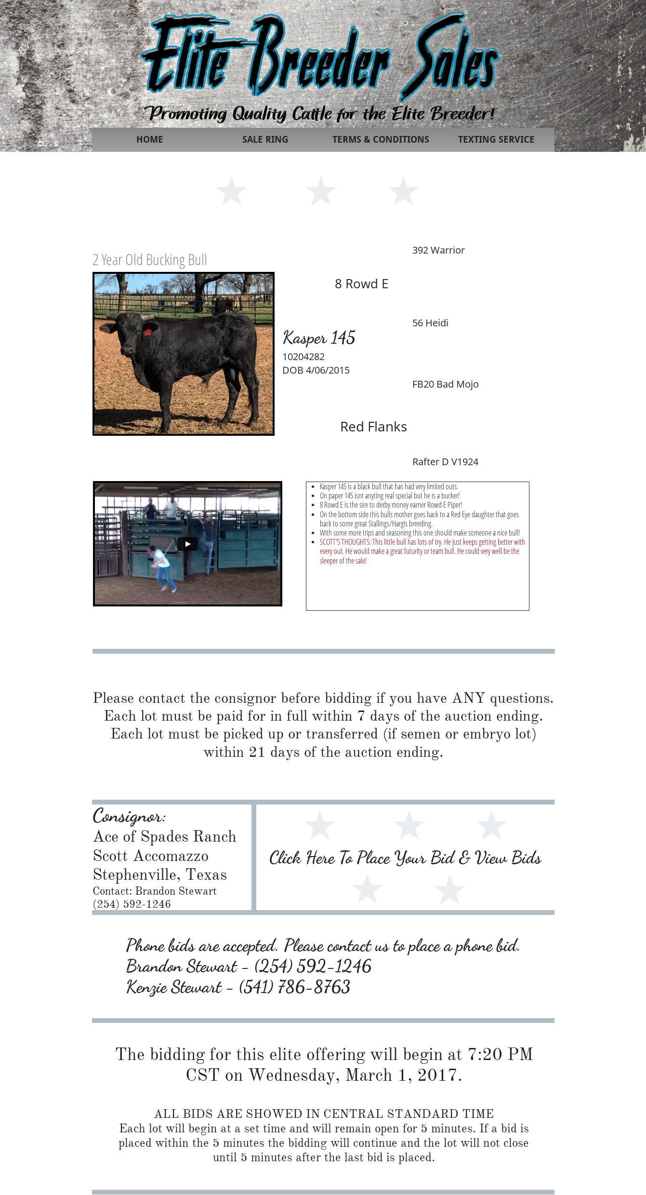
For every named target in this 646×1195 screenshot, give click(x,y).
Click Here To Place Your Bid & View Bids (405, 857)
